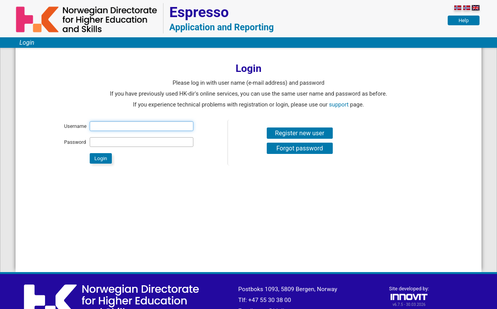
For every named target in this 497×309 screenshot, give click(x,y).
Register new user (299, 133)
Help (464, 20)
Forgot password (299, 148)
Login (26, 42)
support (339, 104)
